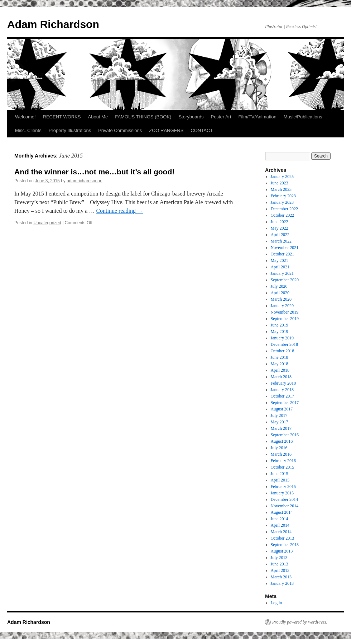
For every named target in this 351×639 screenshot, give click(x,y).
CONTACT (202, 130)
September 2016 (285, 434)
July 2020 (279, 286)
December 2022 (284, 208)
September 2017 (285, 402)
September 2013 (285, 544)
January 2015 (282, 492)
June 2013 (279, 564)
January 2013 (282, 583)
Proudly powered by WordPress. (299, 622)
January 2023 (282, 202)
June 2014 (279, 518)
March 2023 (281, 189)
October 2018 (282, 350)
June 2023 (279, 182)
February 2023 (283, 195)
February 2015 (283, 486)
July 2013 (279, 557)
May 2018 (279, 363)
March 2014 (281, 531)
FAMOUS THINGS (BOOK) (143, 116)
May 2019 (279, 331)
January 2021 (282, 273)
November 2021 (285, 247)
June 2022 (279, 221)
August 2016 (282, 441)
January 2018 (282, 389)
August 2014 (282, 512)
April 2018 (280, 370)
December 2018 (284, 344)
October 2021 (282, 254)
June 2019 (279, 325)
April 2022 (280, 234)
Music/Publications (303, 116)
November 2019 (285, 312)
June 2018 (279, 357)
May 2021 (279, 260)
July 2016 (279, 447)
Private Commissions (120, 130)
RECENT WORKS (62, 116)
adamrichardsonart (84, 180)
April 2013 (280, 570)
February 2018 (283, 383)
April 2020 (280, 292)
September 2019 (285, 318)
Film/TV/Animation (258, 116)
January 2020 (282, 305)
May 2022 (279, 228)
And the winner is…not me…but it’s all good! (94, 172)
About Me (98, 116)
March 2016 (281, 454)
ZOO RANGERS (166, 130)
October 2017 (282, 396)
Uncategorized (47, 222)
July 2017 (279, 415)
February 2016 (283, 460)
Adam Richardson (53, 24)
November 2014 (285, 505)
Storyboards (190, 116)
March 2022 (281, 241)
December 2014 (284, 499)
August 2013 (282, 551)
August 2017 (282, 409)
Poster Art (221, 116)
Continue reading (119, 211)
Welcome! (25, 116)
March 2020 (281, 299)
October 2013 (282, 538)
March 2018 (281, 376)
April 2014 (280, 525)
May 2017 (279, 421)
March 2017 (281, 428)
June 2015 (279, 473)
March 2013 (281, 576)
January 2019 (282, 337)
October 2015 (282, 467)
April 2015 (280, 480)
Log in (276, 602)
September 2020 (285, 279)
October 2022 (282, 215)
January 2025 (282, 176)
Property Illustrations (70, 130)
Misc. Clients (28, 130)
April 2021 (280, 266)
